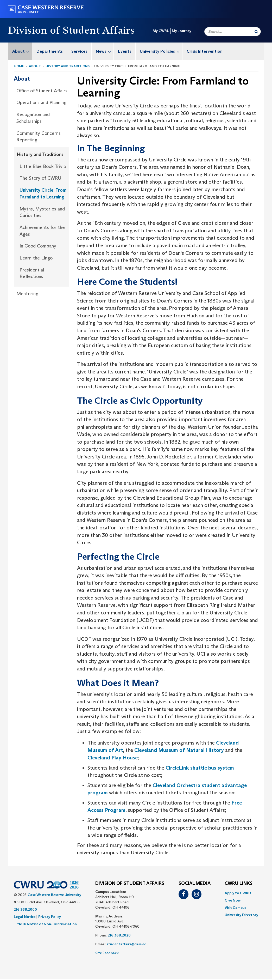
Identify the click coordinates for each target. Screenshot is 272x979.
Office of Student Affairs (41, 91)
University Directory (241, 914)
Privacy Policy (49, 916)
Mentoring (27, 294)
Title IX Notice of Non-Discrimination (45, 924)
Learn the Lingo (36, 258)
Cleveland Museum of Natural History (179, 750)
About (22, 51)
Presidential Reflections (32, 273)
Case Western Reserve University (54, 894)
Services (79, 51)
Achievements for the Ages (42, 231)
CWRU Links (238, 883)
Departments (49, 51)
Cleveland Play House (112, 757)
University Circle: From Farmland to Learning (43, 193)
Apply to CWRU (238, 893)
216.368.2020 (119, 935)
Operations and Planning (41, 102)
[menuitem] (20, 51)
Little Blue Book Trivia (43, 166)
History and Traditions (68, 66)
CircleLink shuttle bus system (200, 768)
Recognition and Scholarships (33, 118)
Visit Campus (235, 907)
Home (19, 66)
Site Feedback (107, 953)
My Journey (181, 30)
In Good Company (38, 246)
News (104, 51)
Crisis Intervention (205, 51)
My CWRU (161, 30)
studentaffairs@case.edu (128, 944)
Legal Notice (24, 916)
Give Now (233, 900)
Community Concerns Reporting (38, 136)
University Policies (161, 51)
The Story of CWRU (40, 178)
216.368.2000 (25, 909)
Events (124, 51)
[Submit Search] (256, 31)
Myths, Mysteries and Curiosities (42, 212)
